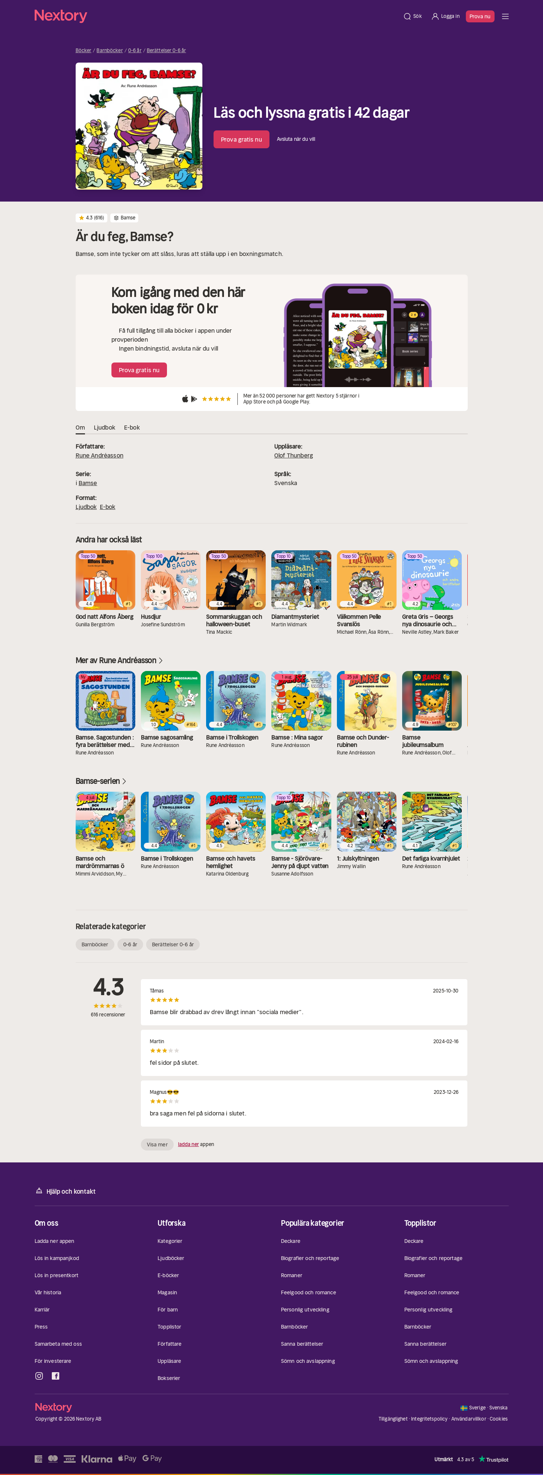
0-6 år (135, 51)
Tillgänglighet (393, 1419)
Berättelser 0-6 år (166, 51)
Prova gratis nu (241, 139)
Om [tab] (80, 428)
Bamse (88, 483)
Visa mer (157, 1144)
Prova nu (480, 16)
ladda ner (188, 1144)
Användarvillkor (468, 1419)
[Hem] (217, 16)
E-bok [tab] (132, 428)
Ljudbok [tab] (104, 428)
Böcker (84, 51)
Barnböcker (110, 51)
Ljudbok (86, 506)
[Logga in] (445, 16)
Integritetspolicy (429, 1419)
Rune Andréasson (99, 455)
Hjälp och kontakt (65, 1191)
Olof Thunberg (293, 455)
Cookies (499, 1419)
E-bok (108, 506)
